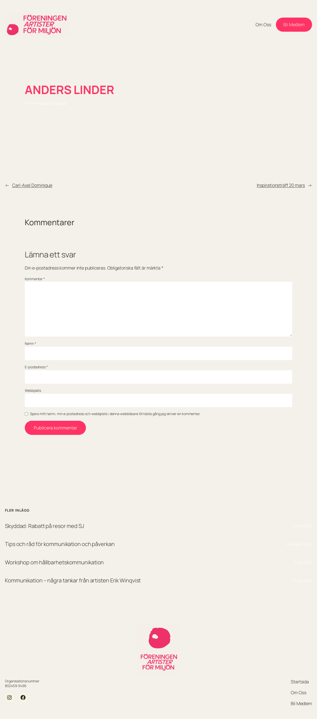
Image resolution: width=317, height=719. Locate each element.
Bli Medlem (294, 24)
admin (45, 102)
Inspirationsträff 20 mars (281, 185)
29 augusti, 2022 (299, 544)
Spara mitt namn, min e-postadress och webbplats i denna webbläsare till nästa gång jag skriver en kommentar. (115, 413)
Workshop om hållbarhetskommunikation (54, 562)
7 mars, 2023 (302, 525)
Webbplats (33, 390)
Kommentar (35, 278)
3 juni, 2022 (303, 562)
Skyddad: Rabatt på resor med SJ (44, 526)
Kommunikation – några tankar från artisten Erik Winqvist (73, 580)
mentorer (59, 102)
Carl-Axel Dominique (32, 185)
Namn (30, 343)
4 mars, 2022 (302, 580)
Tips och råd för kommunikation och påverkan (60, 544)
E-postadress (36, 367)
